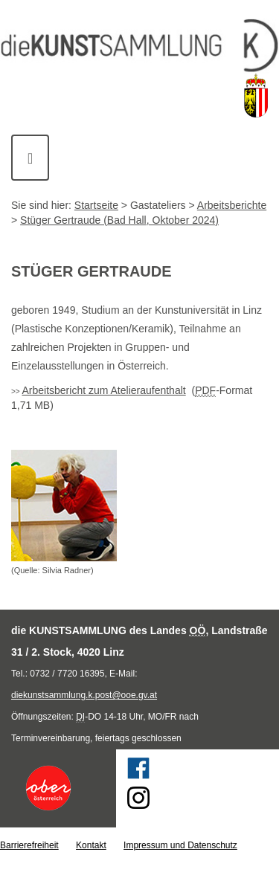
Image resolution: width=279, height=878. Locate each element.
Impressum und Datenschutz (180, 845)
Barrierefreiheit (29, 845)
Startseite (96, 205)
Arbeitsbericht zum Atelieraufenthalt (103, 390)
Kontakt (91, 845)
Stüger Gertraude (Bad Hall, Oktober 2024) (119, 220)
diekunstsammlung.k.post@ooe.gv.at (84, 695)
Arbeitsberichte (231, 205)
